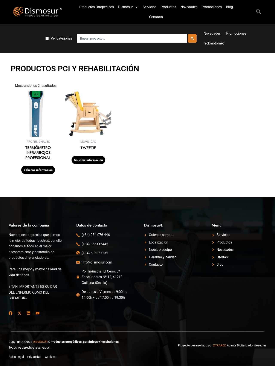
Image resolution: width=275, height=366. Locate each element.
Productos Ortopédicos (96, 7)
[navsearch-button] (256, 12)
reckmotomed (214, 43)
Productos (168, 7)
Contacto (156, 17)
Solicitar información (38, 170)
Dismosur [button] (128, 7)
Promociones (212, 7)
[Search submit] (192, 38)
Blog (229, 7)
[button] (59, 38)
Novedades (188, 7)
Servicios (149, 7)
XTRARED (219, 345)
